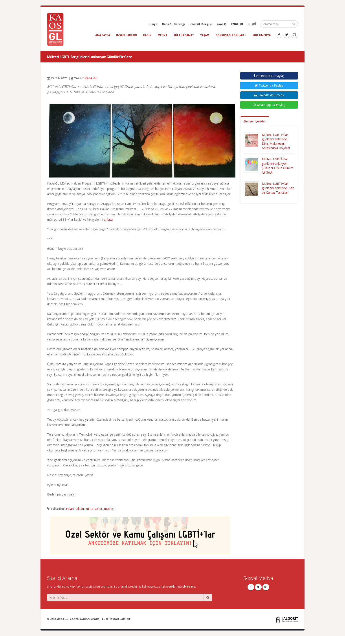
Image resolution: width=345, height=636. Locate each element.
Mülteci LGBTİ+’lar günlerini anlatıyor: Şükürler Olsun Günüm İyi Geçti (278, 165)
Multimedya (262, 35)
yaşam (204, 35)
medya (162, 35)
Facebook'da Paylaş (268, 76)
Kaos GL (91, 78)
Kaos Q (221, 24)
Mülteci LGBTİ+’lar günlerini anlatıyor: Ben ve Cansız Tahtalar (278, 187)
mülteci (109, 509)
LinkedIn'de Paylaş (269, 95)
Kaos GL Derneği (173, 24)
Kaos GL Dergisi (201, 24)
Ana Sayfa (102, 35)
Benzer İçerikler (255, 121)
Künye (153, 24)
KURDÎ (252, 24)
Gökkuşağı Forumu (229, 35)
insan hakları (126, 35)
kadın (147, 35)
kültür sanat (183, 35)
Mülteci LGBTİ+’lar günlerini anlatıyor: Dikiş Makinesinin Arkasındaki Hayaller (276, 141)
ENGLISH (237, 24)
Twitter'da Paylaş (269, 85)
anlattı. (108, 219)
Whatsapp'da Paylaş (269, 105)
